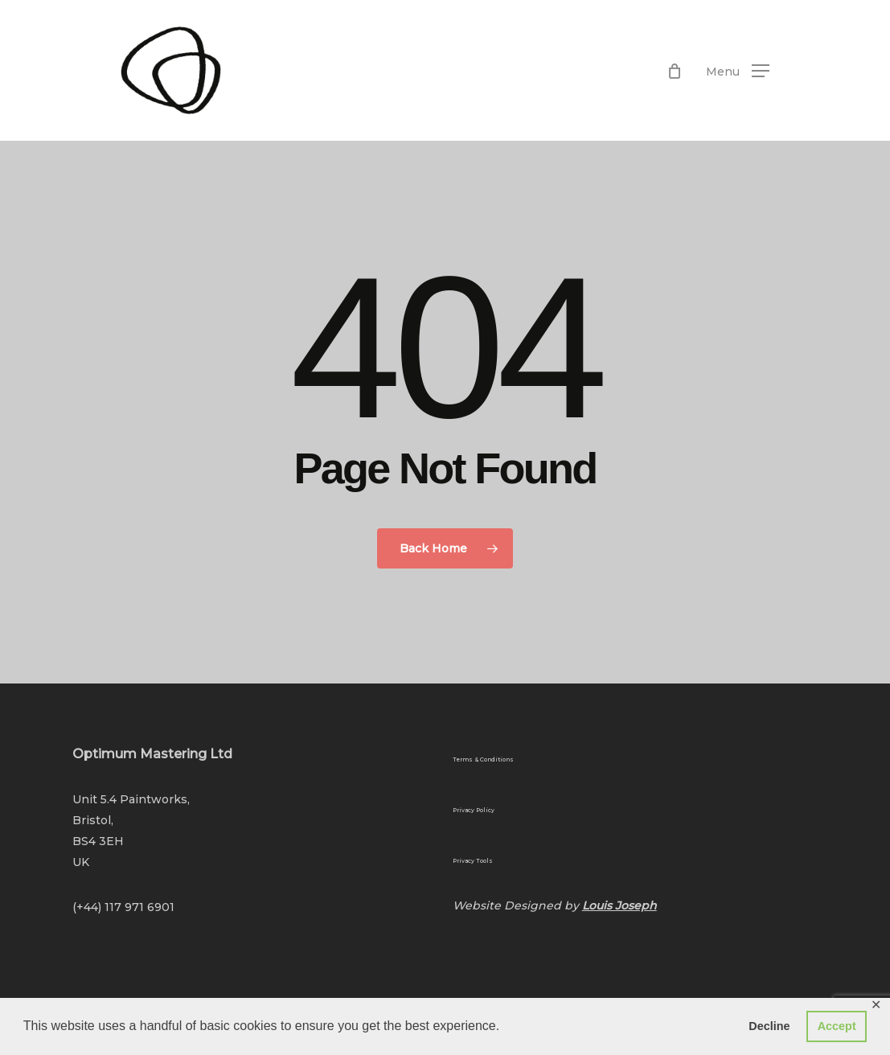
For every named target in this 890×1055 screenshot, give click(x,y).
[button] (737, 70)
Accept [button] (837, 1026)
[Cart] (674, 71)
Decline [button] (769, 1026)
